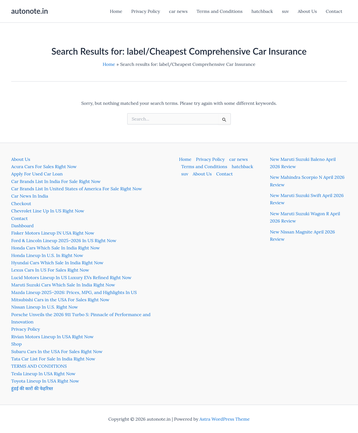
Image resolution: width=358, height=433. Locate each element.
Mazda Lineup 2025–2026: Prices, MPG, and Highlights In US (74, 292)
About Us (307, 11)
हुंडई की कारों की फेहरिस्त (32, 388)
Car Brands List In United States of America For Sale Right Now (76, 188)
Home (116, 11)
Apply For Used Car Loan (37, 174)
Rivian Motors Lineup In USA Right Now (52, 336)
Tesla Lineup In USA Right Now (43, 373)
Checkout (21, 203)
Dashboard (22, 225)
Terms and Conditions (219, 11)
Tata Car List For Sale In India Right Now (53, 359)
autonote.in (29, 10)
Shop (16, 344)
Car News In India (29, 196)
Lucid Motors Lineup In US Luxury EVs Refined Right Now (71, 277)
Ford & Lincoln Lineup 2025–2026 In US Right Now (63, 240)
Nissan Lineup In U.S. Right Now (44, 307)
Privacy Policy (145, 11)
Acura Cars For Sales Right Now (44, 166)
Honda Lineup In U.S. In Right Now (47, 255)
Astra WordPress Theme (224, 419)
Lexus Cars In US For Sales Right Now (50, 270)
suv (285, 11)
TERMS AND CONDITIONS (39, 366)
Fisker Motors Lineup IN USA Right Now (52, 233)
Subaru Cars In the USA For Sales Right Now (57, 351)
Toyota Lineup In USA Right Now (45, 381)
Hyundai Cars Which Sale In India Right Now (57, 262)
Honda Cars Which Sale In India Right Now (55, 248)
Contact (334, 11)
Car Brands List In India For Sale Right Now (56, 181)
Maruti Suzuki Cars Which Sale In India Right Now (63, 285)
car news (178, 11)
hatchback (262, 11)
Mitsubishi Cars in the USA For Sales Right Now (60, 299)
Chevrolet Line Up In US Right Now (47, 211)
